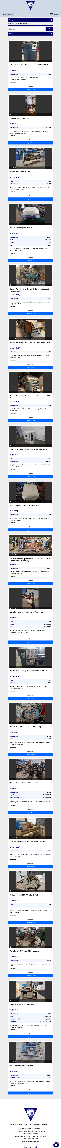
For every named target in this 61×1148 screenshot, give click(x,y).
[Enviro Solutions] (30, 1115)
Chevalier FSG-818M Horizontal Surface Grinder (27, 612)
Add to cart (30, 86)
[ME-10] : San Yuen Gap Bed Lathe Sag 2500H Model (28, 671)
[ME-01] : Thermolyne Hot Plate (21, 228)
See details (13, 82)
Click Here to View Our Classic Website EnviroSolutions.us (30, 1132)
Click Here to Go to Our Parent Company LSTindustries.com (30, 1137)
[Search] (27, 29)
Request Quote (30, 89)
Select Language (7, 14)
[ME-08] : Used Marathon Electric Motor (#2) (25, 727)
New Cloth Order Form (30, 1141)
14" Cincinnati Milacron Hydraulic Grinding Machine (28, 841)
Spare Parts (23, 1125)
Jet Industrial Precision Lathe (20, 172)
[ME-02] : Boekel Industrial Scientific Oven (24, 505)
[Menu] (51, 14)
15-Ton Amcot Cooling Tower (20, 118)
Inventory (14, 1125)
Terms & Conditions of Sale (30, 1128)
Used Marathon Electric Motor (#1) (22, 1066)
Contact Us (46, 1125)
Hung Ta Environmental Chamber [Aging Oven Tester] (28, 449)
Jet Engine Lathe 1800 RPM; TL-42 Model (24, 895)
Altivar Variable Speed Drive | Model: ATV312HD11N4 (29, 65)
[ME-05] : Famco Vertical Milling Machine (24, 783)
